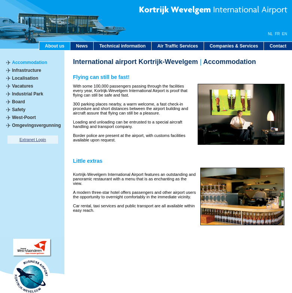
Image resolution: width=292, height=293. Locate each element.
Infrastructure (26, 70)
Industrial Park (27, 94)
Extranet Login (32, 139)
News (82, 46)
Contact (278, 46)
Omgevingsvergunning (36, 125)
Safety (18, 109)
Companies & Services (234, 46)
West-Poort (24, 117)
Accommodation (29, 62)
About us (54, 46)
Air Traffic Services (177, 46)
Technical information (122, 46)
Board (18, 101)
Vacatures (22, 86)
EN (284, 34)
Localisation (25, 78)
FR (277, 34)
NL (270, 34)
